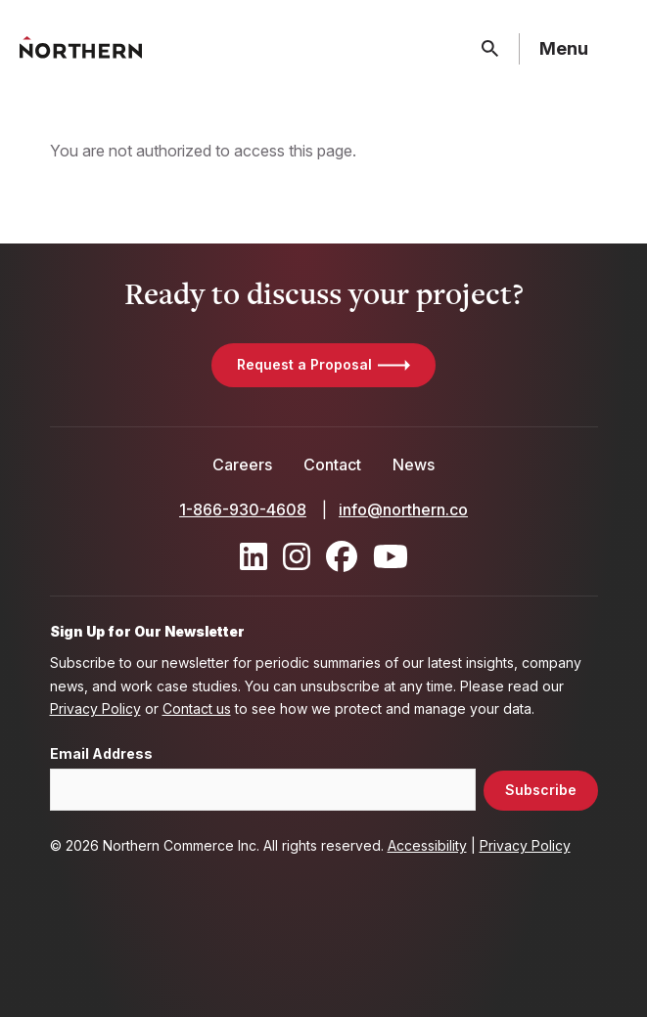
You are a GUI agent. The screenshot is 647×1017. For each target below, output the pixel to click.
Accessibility (427, 845)
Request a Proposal (304, 364)
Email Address (101, 754)
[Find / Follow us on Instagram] (296, 556)
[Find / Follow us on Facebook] (341, 556)
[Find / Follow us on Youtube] (390, 556)
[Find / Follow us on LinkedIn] (253, 556)
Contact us (196, 708)
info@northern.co (403, 509)
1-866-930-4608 (242, 509)
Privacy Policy (95, 708)
